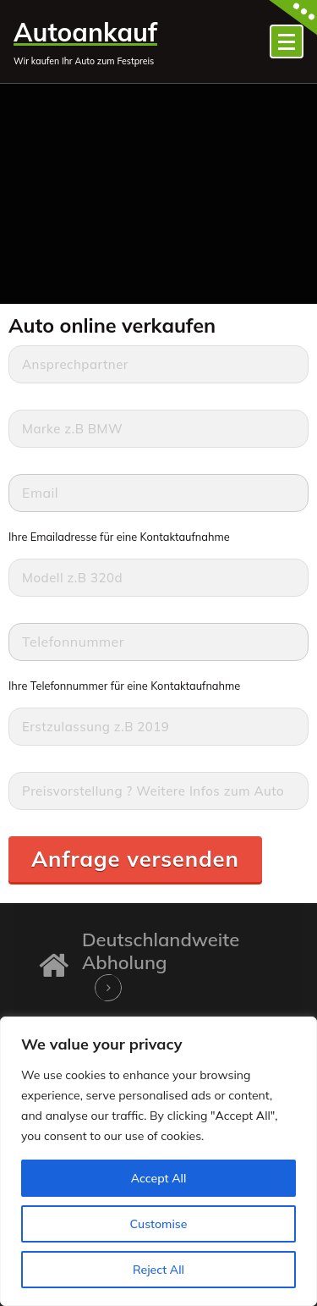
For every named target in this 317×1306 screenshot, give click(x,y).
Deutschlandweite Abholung (160, 950)
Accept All (159, 1178)
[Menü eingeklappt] (286, 41)
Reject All (158, 1269)
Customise (159, 1224)
